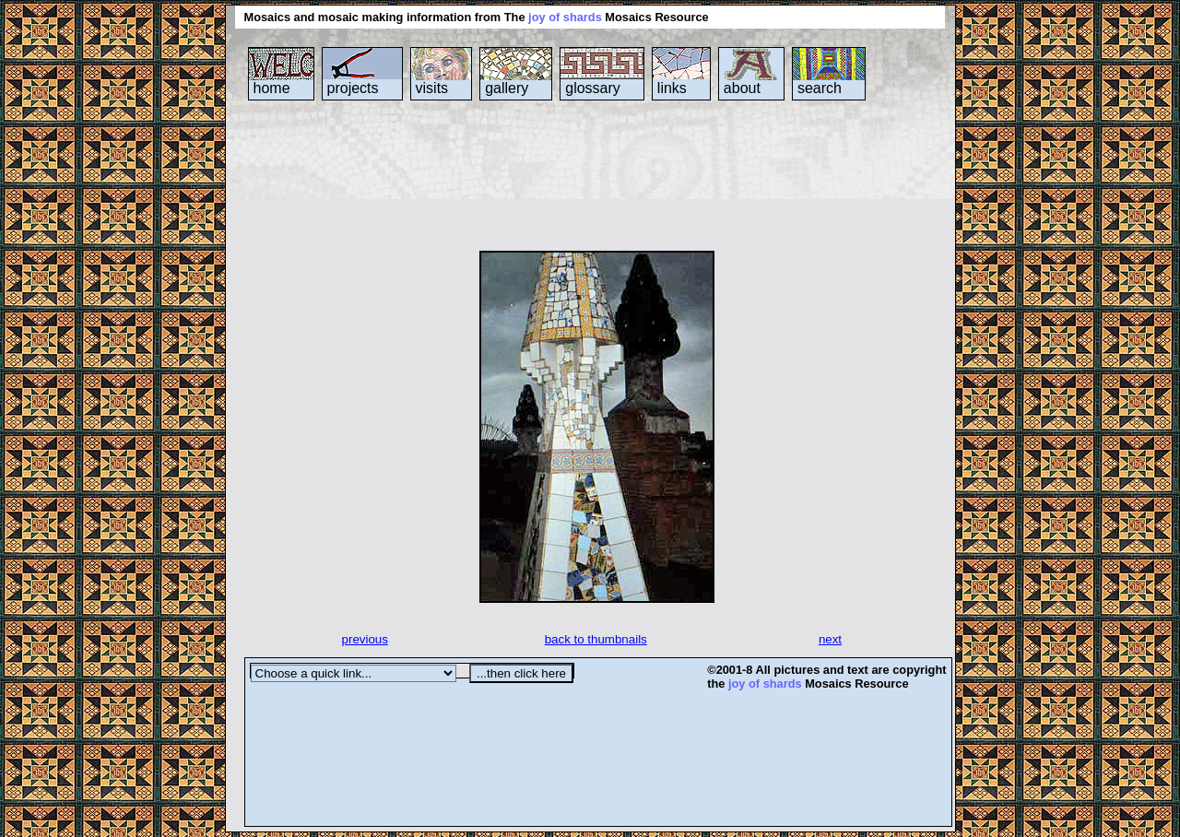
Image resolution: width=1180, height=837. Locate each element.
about (742, 88)
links (672, 88)
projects (353, 88)
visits (432, 88)
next (830, 639)
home (272, 88)
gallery (506, 88)
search (819, 88)
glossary (592, 88)
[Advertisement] (579, 174)
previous (365, 639)
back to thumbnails (596, 639)
